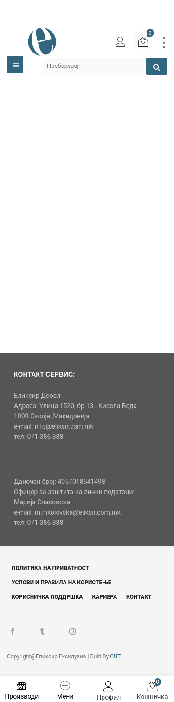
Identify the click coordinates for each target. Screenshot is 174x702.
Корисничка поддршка (47, 597)
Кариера (104, 597)
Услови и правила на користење (61, 582)
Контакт (138, 597)
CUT (115, 656)
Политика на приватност (50, 568)
